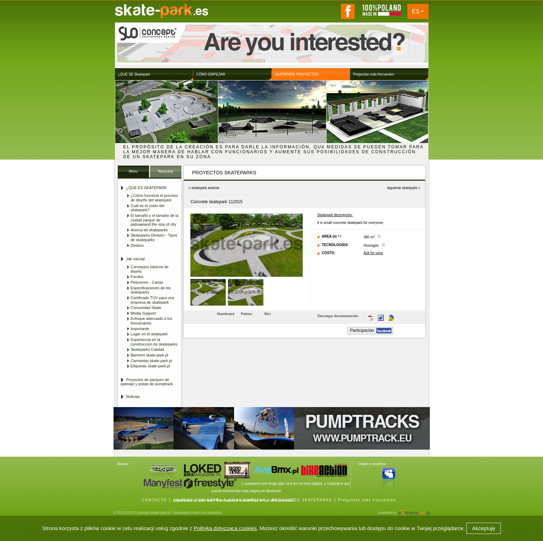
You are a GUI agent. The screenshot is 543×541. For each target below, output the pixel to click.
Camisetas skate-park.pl (151, 361)
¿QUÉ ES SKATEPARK (197, 500)
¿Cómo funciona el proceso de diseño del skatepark (154, 197)
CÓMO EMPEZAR (247, 500)
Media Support (143, 313)
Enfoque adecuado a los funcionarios (152, 320)
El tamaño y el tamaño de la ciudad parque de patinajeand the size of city (155, 219)
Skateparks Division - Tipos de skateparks (154, 237)
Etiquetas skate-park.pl (150, 366)
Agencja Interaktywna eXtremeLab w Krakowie (413, 510)
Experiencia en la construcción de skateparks (154, 341)
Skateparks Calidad (147, 349)
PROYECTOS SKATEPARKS (302, 500)
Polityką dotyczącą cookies (225, 528)
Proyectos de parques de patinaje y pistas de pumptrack (147, 382)
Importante (140, 329)
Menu (133, 171)
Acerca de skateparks (149, 230)
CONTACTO (154, 500)
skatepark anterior (206, 188)
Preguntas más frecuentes (367, 500)
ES (415, 11)
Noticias (133, 396)
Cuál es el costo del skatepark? (147, 208)
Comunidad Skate (146, 307)
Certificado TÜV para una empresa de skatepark (152, 300)
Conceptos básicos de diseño (150, 269)
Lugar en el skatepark (149, 334)
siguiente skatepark (402, 188)
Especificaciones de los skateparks (151, 290)
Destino (137, 245)
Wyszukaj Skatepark (165, 173)
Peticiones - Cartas (147, 282)
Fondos (137, 277)
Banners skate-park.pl (149, 355)
